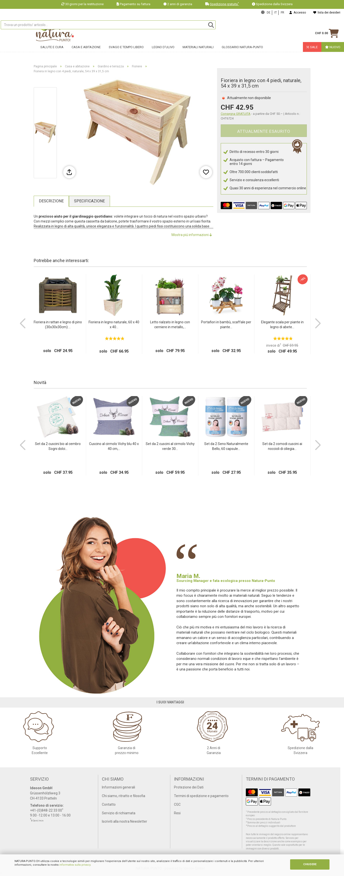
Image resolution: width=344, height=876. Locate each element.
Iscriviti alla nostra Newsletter (124, 821)
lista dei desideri (326, 12)
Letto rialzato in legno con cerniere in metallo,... (170, 324)
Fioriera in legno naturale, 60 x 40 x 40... (114, 324)
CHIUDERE (309, 864)
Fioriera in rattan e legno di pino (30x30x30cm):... (58, 324)
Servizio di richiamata (118, 813)
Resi (177, 813)
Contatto (109, 804)
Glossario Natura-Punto (242, 51)
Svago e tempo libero (126, 51)
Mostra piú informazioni (192, 235)
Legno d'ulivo (163, 51)
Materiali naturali (198, 51)
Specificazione (89, 201)
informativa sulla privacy (74, 864)
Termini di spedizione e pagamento (201, 796)
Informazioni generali (118, 787)
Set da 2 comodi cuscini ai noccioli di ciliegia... (282, 446)
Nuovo (332, 51)
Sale (312, 51)
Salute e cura (51, 51)
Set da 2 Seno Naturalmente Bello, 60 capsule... (226, 446)
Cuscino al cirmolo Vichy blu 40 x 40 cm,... (114, 446)
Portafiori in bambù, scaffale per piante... (226, 324)
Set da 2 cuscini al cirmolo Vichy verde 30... (170, 446)
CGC (177, 804)
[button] (22, 323)
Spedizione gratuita (224, 4)
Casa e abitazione (86, 51)
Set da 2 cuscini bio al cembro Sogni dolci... (58, 446)
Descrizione (51, 201)
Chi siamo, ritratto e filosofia (123, 796)
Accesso (297, 12)
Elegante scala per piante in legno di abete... (282, 324)
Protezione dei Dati (188, 787)
